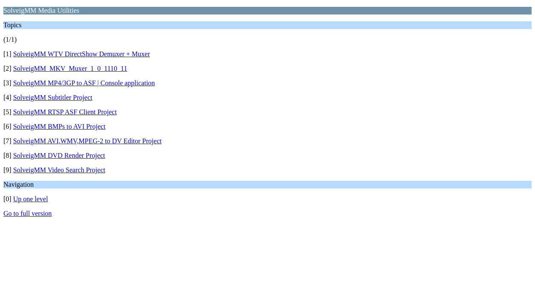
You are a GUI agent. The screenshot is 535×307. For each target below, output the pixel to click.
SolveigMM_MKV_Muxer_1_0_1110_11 (70, 68)
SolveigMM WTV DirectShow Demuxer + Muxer (81, 54)
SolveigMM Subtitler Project (53, 97)
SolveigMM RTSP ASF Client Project (65, 112)
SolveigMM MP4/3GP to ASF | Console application (84, 83)
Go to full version (27, 213)
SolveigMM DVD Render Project (59, 155)
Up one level (30, 199)
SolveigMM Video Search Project (59, 170)
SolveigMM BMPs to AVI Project (59, 126)
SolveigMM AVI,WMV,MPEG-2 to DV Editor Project (87, 141)
